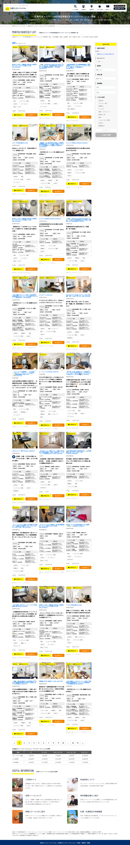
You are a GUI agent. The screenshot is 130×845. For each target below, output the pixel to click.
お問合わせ (19, 115)
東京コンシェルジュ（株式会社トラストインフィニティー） (51, 195)
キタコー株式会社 (22, 194)
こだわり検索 (99, 9)
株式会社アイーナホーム (77, 571)
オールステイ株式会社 (77, 187)
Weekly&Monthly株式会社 (24, 118)
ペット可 (101, 109)
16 (73, 743)
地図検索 (91, 9)
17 (78, 743)
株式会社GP (74, 498)
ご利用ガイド (108, 9)
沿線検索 (83, 9)
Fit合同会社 (74, 349)
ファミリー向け (103, 103)
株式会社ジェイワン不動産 (51, 428)
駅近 (100, 117)
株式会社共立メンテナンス (51, 499)
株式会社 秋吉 (75, 428)
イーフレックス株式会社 (23, 582)
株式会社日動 (75, 120)
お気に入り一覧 (120, 6)
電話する (32, 115)
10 (63, 743)
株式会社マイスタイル (50, 118)
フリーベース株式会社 (23, 426)
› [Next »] (82, 743)
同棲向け (101, 106)
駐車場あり (102, 126)
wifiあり (101, 123)
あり (99, 61)
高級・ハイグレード (104, 112)
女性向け (101, 100)
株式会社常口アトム (22, 502)
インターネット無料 (104, 120)
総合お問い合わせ (119, 8)
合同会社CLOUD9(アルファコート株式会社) (51, 572)
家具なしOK (102, 114)
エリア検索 (75, 9)
